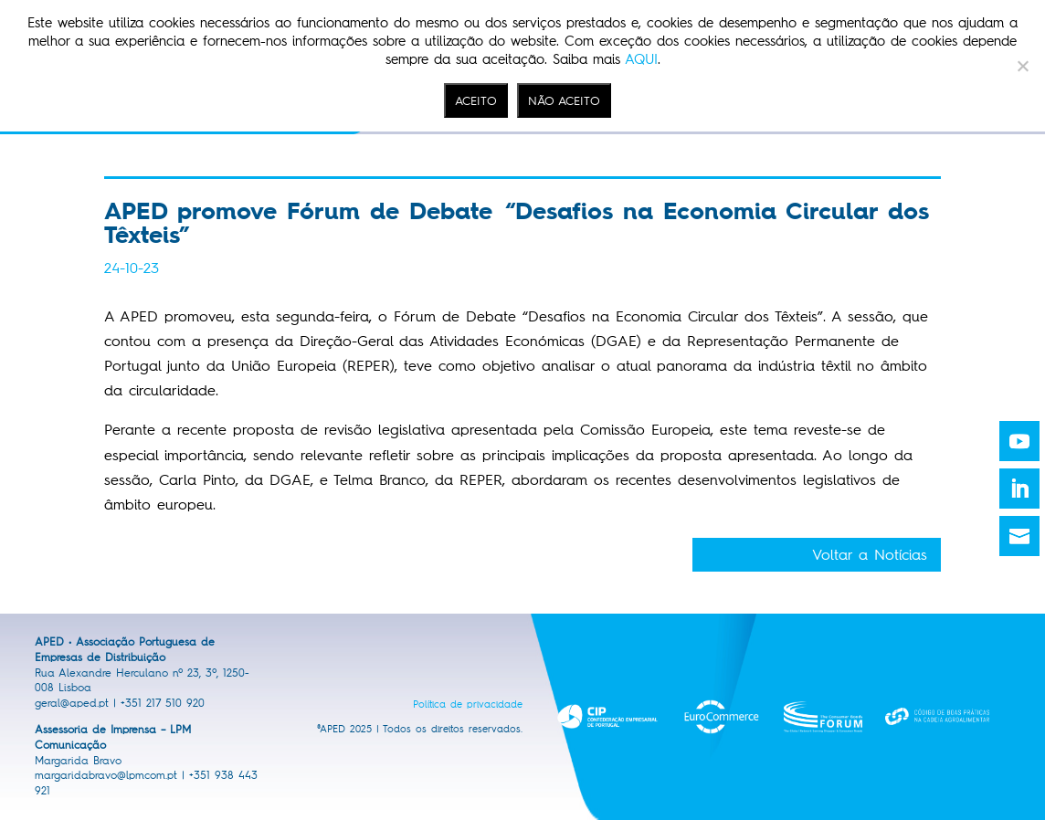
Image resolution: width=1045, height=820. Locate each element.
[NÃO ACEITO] (1022, 66)
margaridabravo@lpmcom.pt (106, 775)
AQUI (641, 59)
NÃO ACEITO (564, 100)
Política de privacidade (467, 704)
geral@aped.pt (72, 703)
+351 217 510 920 (163, 703)
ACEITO (476, 100)
